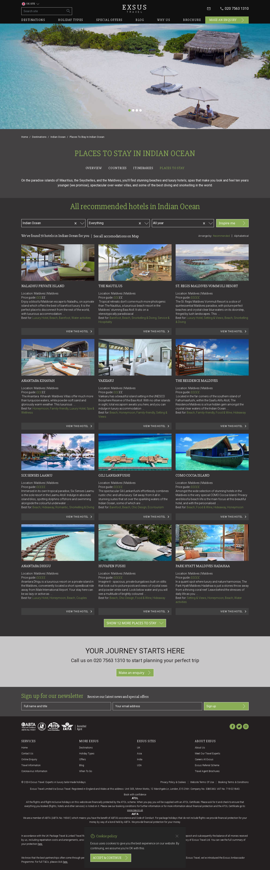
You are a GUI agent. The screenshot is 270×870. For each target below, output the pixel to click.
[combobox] (56, 222)
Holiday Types (86, 753)
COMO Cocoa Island (193, 475)
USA (139, 765)
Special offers (109, 20)
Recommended (221, 235)
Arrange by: (205, 236)
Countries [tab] (117, 168)
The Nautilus (110, 286)
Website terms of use (202, 782)
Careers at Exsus (204, 759)
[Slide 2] (133, 110)
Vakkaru (106, 380)
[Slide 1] (129, 110)
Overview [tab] (94, 168)
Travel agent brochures (207, 771)
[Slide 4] (140, 110)
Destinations (33, 20)
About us (200, 747)
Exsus (135, 8)
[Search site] (43, 11)
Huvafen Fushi (111, 566)
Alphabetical (241, 235)
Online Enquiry (29, 759)
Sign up (226, 706)
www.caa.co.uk (135, 810)
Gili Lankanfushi (114, 475)
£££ (40, 297)
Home (24, 137)
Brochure (192, 20)
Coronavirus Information (34, 771)
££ (43, 297)
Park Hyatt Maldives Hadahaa (203, 566)
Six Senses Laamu (36, 475)
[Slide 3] (137, 110)
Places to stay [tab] (172, 168)
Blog (140, 20)
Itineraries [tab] (143, 168)
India (139, 759)
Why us (163, 20)
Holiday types (70, 20)
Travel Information (31, 765)
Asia (139, 753)
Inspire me (232, 223)
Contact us (27, 753)
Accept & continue (111, 858)
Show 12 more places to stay (135, 623)
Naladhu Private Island (42, 286)
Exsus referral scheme (207, 765)
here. (40, 844)
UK (138, 747)
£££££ (195, 297)
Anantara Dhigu (36, 566)
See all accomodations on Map (116, 236)
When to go (85, 771)
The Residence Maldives (197, 380)
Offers (82, 759)
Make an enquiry (227, 20)
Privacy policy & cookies (173, 782)
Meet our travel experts (207, 753)
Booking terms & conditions (233, 782)
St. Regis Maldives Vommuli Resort (207, 286)
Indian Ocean (58, 137)
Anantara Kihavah (38, 380)
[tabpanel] (135, 403)
